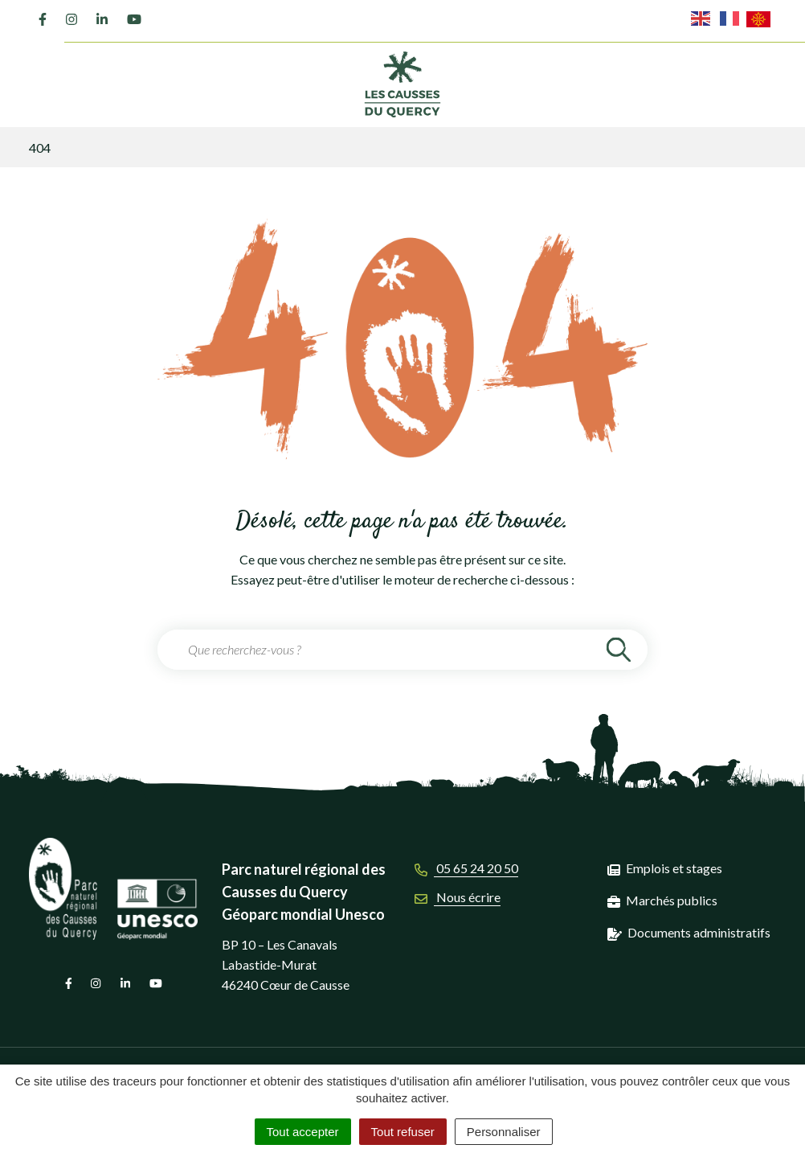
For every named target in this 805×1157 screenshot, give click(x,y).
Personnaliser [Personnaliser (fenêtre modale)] (504, 1132)
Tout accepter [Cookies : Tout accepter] (303, 1132)
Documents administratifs (698, 932)
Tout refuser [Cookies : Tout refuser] (403, 1132)
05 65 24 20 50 (466, 868)
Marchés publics (671, 900)
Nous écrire (458, 897)
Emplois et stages (674, 868)
